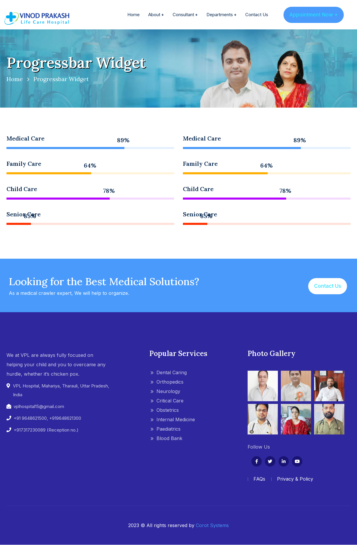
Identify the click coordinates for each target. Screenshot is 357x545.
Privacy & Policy (295, 479)
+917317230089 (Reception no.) (46, 430)
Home (14, 79)
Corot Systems (212, 525)
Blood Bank (169, 438)
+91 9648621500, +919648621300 (47, 418)
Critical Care (169, 401)
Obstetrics (167, 410)
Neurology (168, 391)
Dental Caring (171, 372)
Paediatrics (168, 429)
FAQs (259, 479)
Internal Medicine (175, 419)
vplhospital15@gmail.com (39, 406)
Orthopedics (169, 382)
